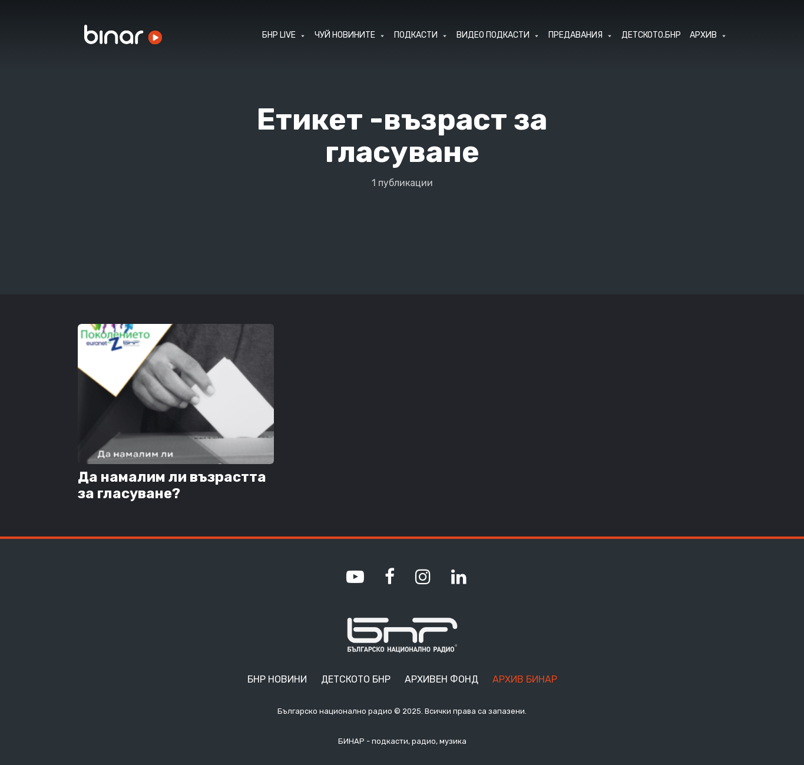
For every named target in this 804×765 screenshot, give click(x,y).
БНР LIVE (279, 35)
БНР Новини (277, 679)
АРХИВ (703, 35)
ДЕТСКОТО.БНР (651, 35)
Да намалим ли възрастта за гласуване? (172, 485)
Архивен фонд (441, 679)
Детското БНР (356, 679)
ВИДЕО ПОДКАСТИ (493, 35)
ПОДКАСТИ (416, 35)
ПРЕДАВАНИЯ (575, 35)
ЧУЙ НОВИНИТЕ (345, 35)
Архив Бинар (524, 679)
